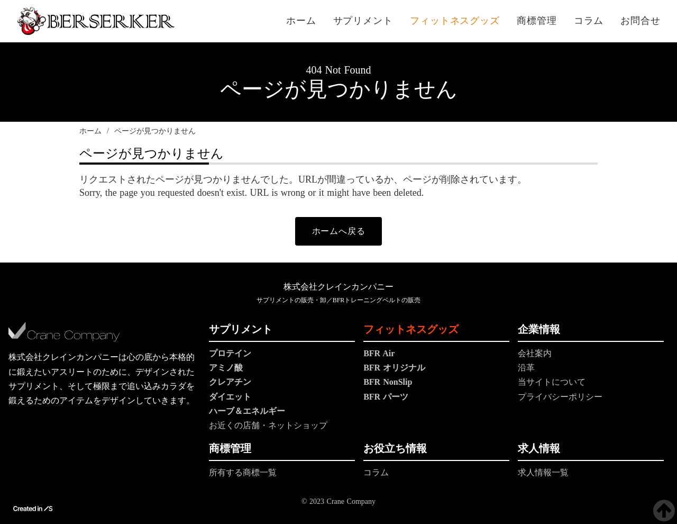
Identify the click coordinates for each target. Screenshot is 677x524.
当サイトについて (551, 381)
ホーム (90, 131)
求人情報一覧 (543, 472)
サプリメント (240, 329)
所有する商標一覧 (243, 472)
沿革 (526, 367)
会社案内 (535, 353)
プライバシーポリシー (560, 396)
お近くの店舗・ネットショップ (268, 425)
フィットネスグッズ (411, 329)
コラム (589, 20)
